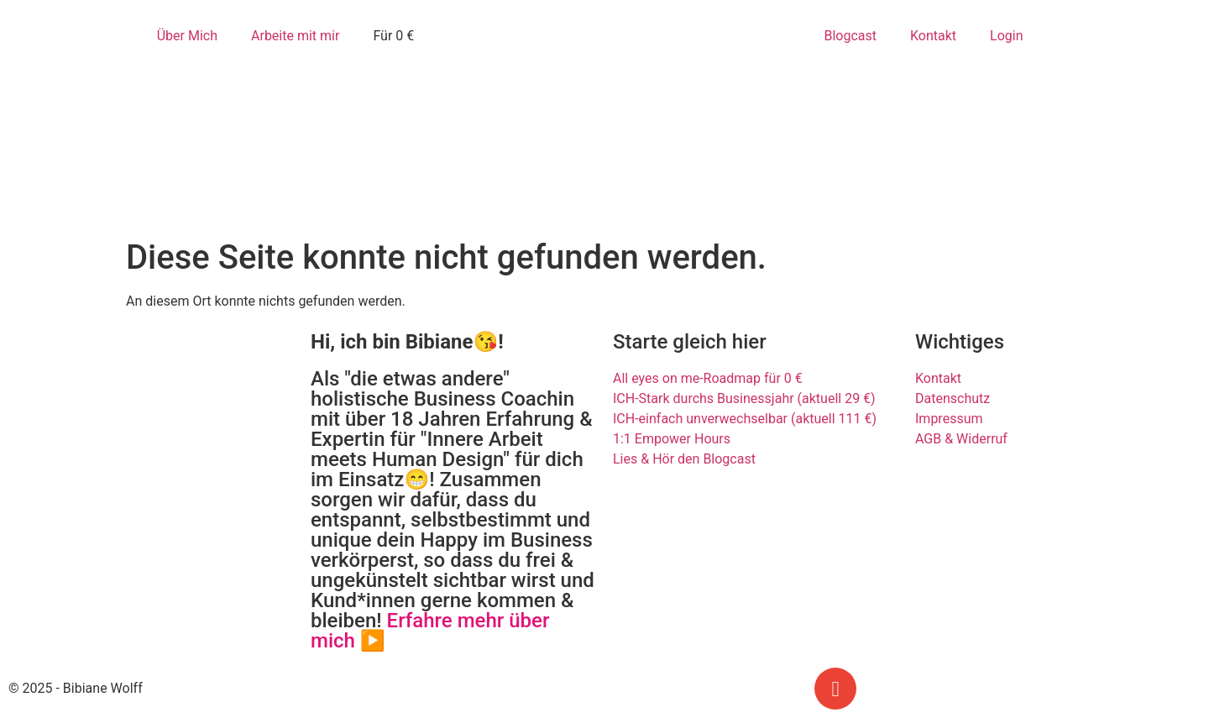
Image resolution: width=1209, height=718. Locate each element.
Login (1006, 36)
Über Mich (187, 36)
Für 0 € (393, 36)
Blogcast (850, 36)
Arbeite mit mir (295, 36)
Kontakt (933, 36)
